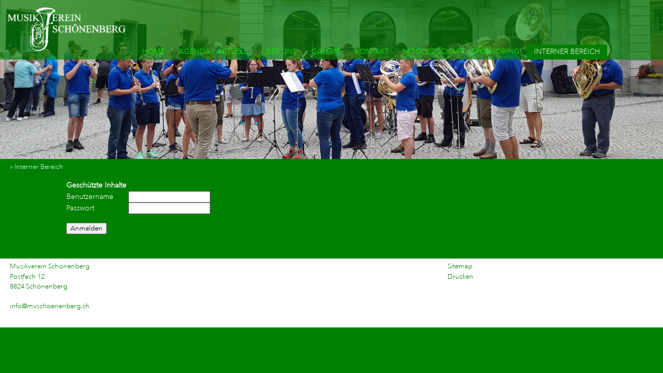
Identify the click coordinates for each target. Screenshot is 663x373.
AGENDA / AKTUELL (213, 51)
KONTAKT (372, 51)
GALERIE (325, 51)
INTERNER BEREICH (567, 51)
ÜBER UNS (279, 51)
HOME (153, 51)
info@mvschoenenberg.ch (50, 306)
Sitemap (460, 266)
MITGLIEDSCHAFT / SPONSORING (461, 51)
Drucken (460, 276)
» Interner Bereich (39, 167)
